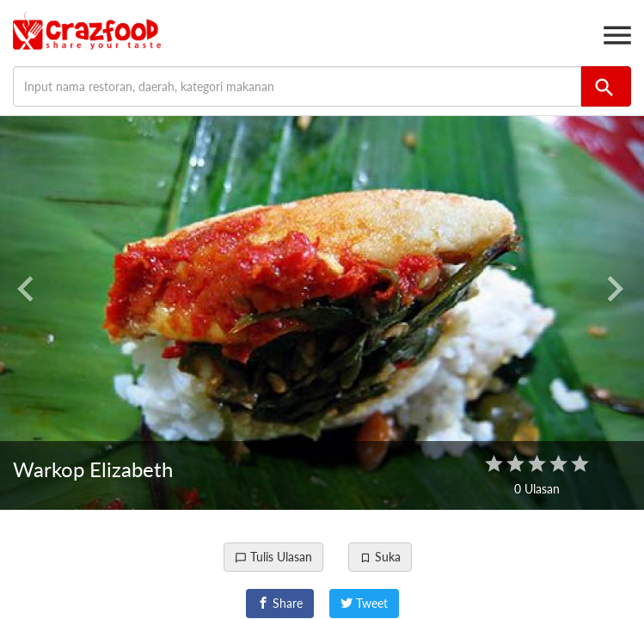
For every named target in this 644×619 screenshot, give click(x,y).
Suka (380, 556)
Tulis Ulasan (273, 556)
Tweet (364, 603)
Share (280, 603)
